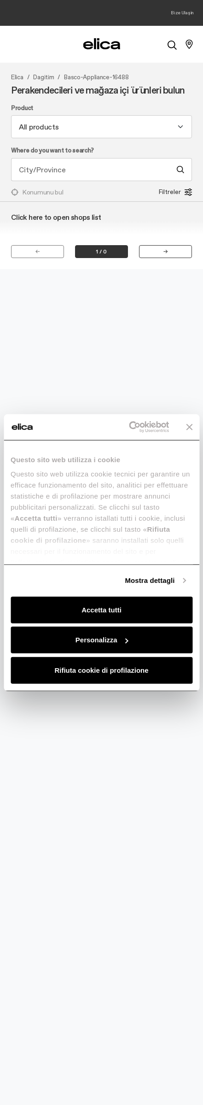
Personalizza (101, 640)
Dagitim (43, 77)
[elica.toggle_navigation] (13, 44)
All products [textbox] (39, 127)
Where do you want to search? (52, 150)
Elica (17, 77)
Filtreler (175, 192)
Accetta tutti (101, 609)
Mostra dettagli (149, 580)
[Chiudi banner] (189, 427)
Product (22, 108)
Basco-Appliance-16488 (96, 77)
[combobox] (101, 126)
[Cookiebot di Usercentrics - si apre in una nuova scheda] (129, 427)
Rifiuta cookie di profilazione (101, 670)
